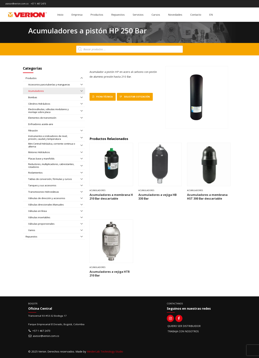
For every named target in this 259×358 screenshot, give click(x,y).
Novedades (175, 14)
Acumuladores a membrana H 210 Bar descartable (111, 196)
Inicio (60, 14)
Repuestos (118, 14)
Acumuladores (97, 190)
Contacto (195, 14)
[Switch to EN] (211, 14)
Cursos (156, 14)
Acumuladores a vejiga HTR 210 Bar (110, 273)
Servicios (138, 14)
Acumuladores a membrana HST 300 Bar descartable (207, 196)
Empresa (76, 14)
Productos (96, 14)
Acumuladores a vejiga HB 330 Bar (157, 196)
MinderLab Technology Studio (105, 351)
